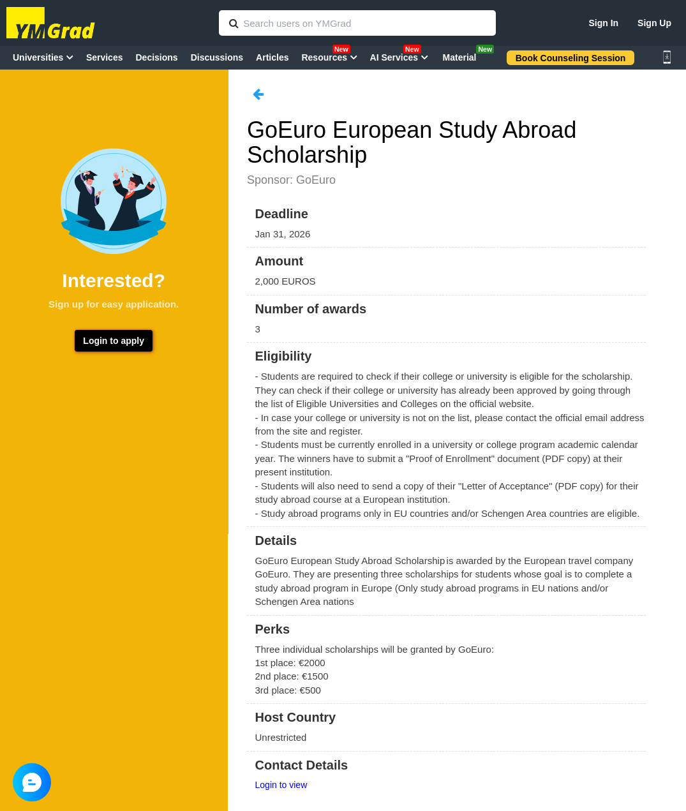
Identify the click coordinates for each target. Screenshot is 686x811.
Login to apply (113, 341)
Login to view (281, 785)
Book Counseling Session (571, 58)
